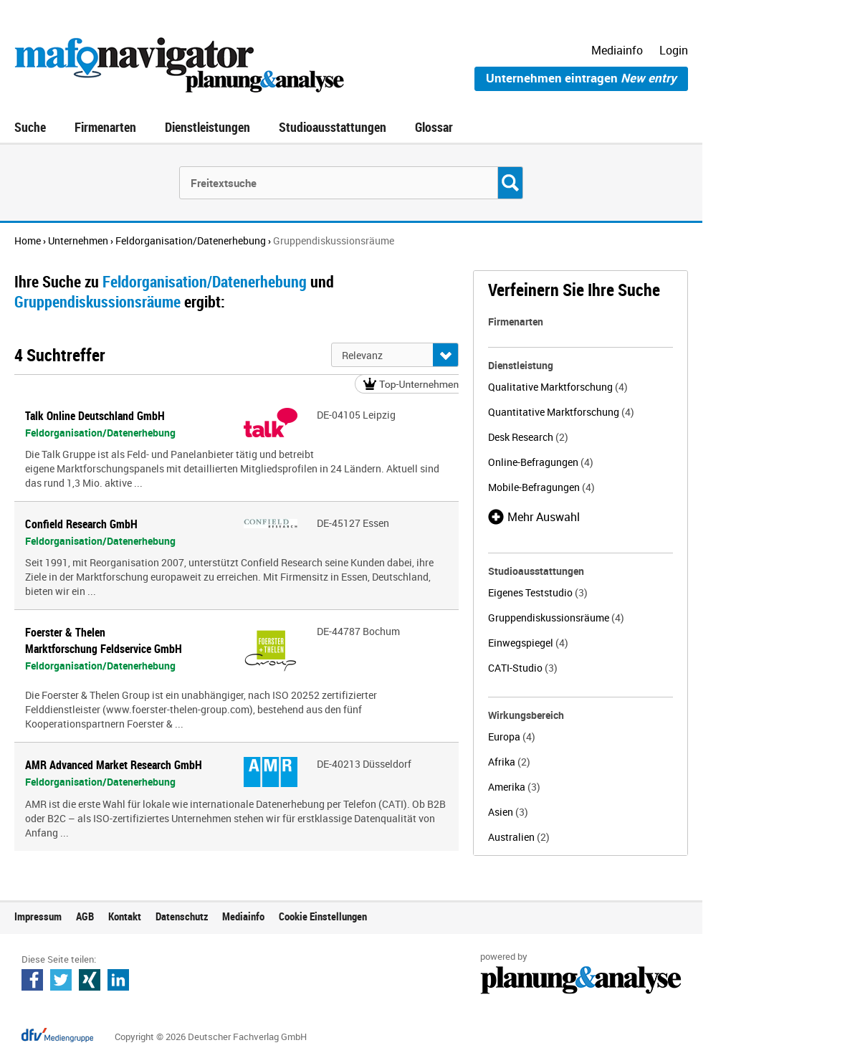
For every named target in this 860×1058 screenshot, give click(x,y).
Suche (30, 126)
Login (673, 50)
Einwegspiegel (528, 642)
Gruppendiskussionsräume (556, 617)
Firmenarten (105, 126)
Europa (511, 736)
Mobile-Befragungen (541, 487)
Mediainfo (617, 50)
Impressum (38, 916)
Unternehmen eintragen (581, 78)
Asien (508, 812)
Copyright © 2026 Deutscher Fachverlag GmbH (211, 1036)
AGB (85, 916)
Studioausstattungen (332, 126)
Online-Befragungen (540, 462)
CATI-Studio (523, 668)
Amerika (514, 787)
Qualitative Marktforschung (558, 387)
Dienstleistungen (207, 126)
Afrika (509, 761)
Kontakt (124, 916)
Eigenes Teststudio (538, 592)
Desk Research (528, 437)
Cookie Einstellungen (323, 916)
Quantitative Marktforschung (561, 412)
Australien (519, 837)
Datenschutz (182, 916)
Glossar (434, 126)
